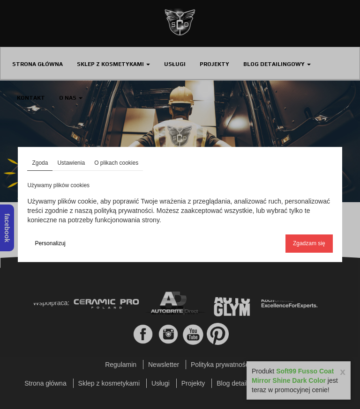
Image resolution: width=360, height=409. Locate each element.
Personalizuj (50, 243)
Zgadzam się (309, 243)
